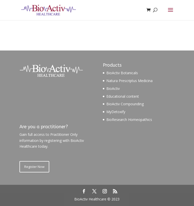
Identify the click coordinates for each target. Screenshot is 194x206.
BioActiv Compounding (125, 103)
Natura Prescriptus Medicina (129, 80)
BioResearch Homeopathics (129, 119)
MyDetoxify (115, 111)
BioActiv (113, 88)
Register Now (34, 166)
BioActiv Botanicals (122, 72)
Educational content (122, 96)
